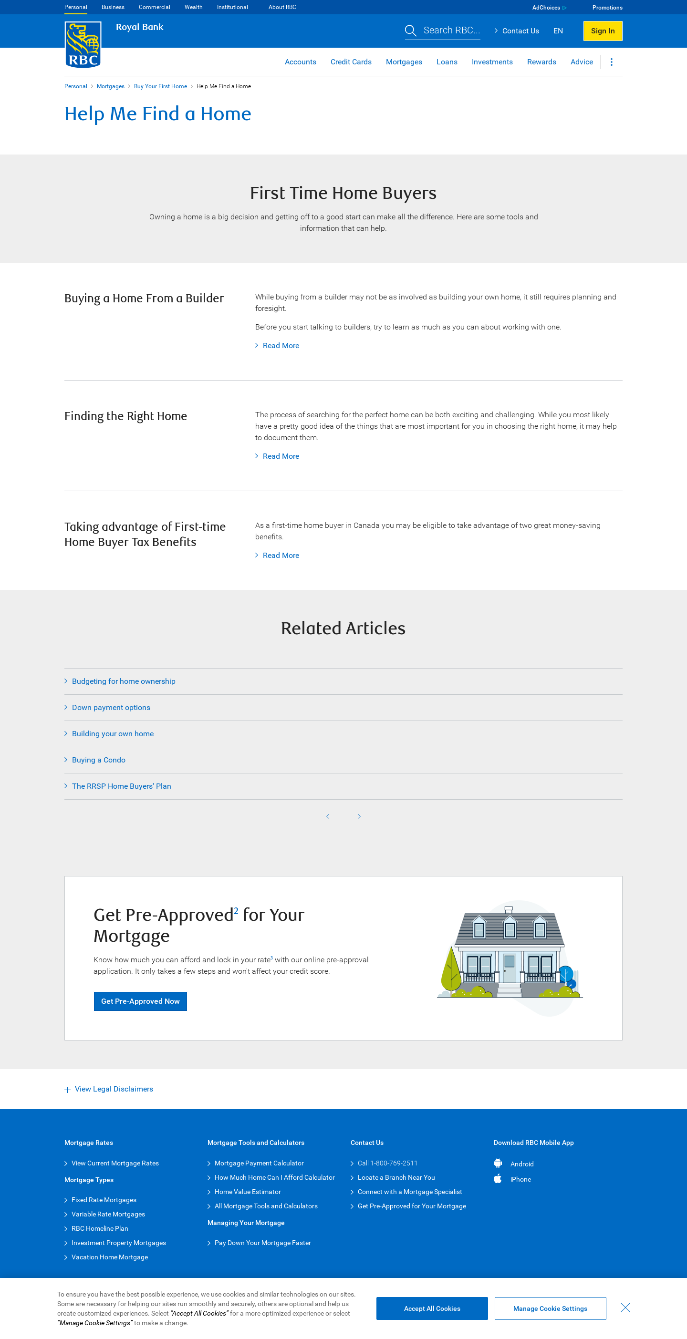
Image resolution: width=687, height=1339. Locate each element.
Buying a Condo (98, 759)
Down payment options (111, 707)
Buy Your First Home (160, 86)
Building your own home (113, 733)
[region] (343, 1308)
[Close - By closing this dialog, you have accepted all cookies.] (625, 1307)
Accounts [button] (300, 61)
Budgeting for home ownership (124, 681)
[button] (442, 31)
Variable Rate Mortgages (108, 1214)
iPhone (520, 1179)
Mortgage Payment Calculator (259, 1163)
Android (522, 1164)
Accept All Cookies (432, 1308)
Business (113, 7)
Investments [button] (492, 61)
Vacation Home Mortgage (110, 1257)
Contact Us (520, 30)
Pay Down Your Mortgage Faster (263, 1242)
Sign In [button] (603, 30)
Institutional (232, 7)
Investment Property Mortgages (119, 1242)
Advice (582, 61)
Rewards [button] (541, 61)
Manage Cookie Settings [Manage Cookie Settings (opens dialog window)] (550, 1308)
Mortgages (111, 86)
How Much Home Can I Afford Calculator (275, 1177)
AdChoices (546, 7)
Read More (277, 345)
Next (359, 816)
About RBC (282, 7)
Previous (327, 816)
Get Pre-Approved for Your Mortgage (412, 1206)
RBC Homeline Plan (100, 1228)
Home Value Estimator (248, 1191)
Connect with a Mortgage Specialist (410, 1191)
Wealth (194, 7)
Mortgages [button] (404, 61)
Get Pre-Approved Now (140, 1001)
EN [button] (558, 30)
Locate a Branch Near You (396, 1177)
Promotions (608, 7)
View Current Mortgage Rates (115, 1163)
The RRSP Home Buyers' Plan (121, 786)
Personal (75, 7)
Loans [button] (447, 61)
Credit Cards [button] (351, 61)
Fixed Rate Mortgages (104, 1200)
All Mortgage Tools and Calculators (266, 1206)
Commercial (154, 7)
